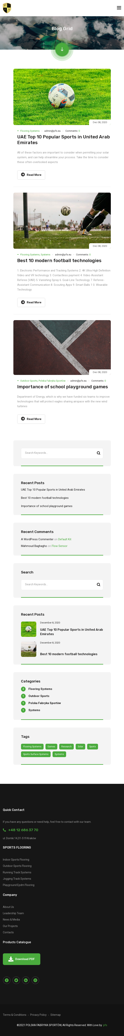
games (51, 746)
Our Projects (10, 926)
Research (66, 746)
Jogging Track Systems (17, 878)
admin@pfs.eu (52, 130)
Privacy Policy (38, 1014)
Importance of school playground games (62, 386)
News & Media (11, 919)
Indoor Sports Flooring (16, 859)
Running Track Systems (17, 872)
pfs (105, 1025)
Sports (92, 746)
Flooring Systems (30, 130)
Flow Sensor (59, 546)
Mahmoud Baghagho (34, 546)
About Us (8, 906)
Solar (80, 746)
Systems (45, 254)
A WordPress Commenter (37, 539)
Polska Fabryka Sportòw (52, 380)
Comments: (72, 130)
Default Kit (64, 539)
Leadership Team (13, 913)
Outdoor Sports (28, 380)
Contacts (8, 932)
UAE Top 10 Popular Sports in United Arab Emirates (53, 489)
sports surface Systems (36, 754)
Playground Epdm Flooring (18, 885)
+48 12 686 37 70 (20, 830)
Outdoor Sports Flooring (17, 865)
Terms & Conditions (14, 1014)
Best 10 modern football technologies (59, 260)
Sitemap (55, 1014)
